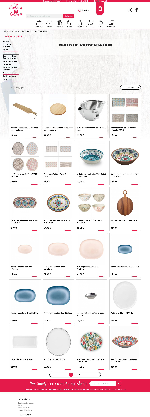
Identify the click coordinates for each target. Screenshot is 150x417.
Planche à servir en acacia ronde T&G (124, 221)
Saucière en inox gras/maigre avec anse (91, 129)
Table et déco (15, 31)
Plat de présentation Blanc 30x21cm (54, 268)
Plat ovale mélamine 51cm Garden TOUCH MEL (91, 360)
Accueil (6, 31)
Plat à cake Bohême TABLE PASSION (55, 175)
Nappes (5, 79)
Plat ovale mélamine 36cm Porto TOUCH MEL (57, 221)
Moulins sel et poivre (10, 73)
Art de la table (26, 31)
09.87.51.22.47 (56, 1)
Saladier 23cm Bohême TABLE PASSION (89, 221)
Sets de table (7, 53)
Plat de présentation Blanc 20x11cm (21, 268)
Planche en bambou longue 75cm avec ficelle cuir (24, 129)
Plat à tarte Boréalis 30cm (54, 359)
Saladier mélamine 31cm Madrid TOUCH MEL (124, 360)
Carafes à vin (7, 64)
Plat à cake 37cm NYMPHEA (22, 359)
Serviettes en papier (10, 76)
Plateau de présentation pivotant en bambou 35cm (58, 129)
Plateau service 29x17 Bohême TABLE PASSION (123, 129)
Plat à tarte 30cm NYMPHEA (122, 313)
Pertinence (130, 87)
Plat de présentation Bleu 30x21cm (25, 313)
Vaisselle (6, 41)
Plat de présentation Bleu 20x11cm (125, 267)
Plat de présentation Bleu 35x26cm (58, 313)
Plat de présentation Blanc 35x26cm (88, 268)
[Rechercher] (44, 16)
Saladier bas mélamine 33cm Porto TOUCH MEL (125, 175)
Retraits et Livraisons (25, 410)
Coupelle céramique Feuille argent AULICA (91, 314)
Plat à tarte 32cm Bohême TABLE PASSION (24, 175)
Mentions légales (23, 407)
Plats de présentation (41, 31)
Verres (5, 50)
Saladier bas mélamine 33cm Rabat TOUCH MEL (91, 175)
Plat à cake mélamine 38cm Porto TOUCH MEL (24, 221)
